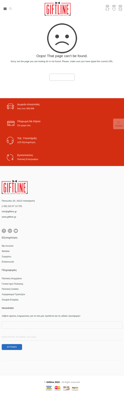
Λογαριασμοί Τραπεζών (13, 294)
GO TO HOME (62, 77)
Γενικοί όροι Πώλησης (12, 283)
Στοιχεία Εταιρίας (10, 299)
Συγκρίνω (6, 256)
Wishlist (5, 251)
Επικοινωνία (8, 261)
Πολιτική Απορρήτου (12, 278)
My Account (7, 246)
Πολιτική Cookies (10, 289)
